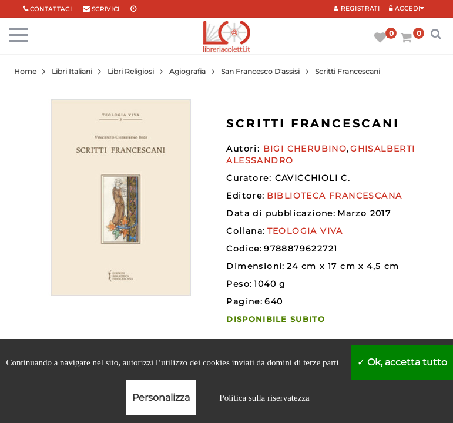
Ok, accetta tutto (402, 362)
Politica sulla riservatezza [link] (264, 397)
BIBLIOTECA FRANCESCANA (334, 195)
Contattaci (51, 9)
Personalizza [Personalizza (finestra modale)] (161, 397)
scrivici (106, 9)
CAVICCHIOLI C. (313, 178)
